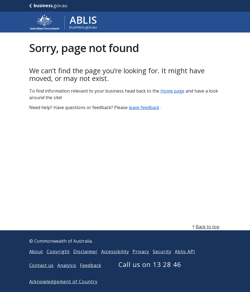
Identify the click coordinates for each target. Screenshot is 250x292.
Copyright (58, 260)
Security (162, 260)
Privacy (141, 260)
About (36, 260)
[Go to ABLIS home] (63, 22)
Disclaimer (85, 260)
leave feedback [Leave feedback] (144, 107)
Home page (172, 91)
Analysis (66, 274)
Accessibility (115, 260)
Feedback (90, 274)
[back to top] (125, 235)
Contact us (41, 274)
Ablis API (185, 260)
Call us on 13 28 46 (150, 273)
